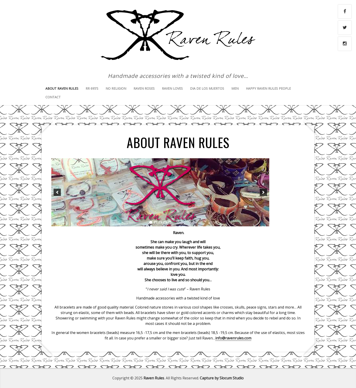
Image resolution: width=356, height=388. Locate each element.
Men (235, 88)
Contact (53, 97)
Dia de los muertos (207, 88)
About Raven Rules (61, 88)
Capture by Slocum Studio (222, 378)
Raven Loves (172, 88)
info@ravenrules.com (233, 338)
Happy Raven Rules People (268, 88)
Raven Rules (153, 378)
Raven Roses (144, 88)
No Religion (116, 88)
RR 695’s (92, 88)
